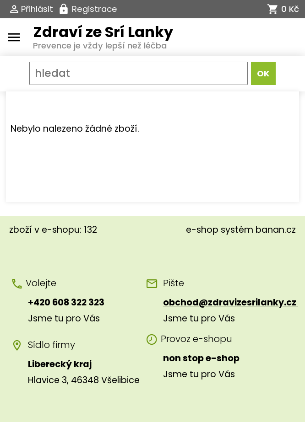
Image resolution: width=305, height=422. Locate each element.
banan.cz (276, 230)
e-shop (202, 230)
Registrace (94, 9)
